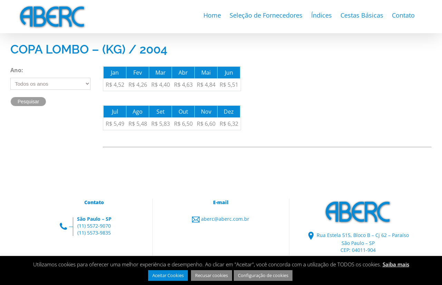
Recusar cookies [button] (211, 275)
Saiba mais (396, 264)
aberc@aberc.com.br (225, 219)
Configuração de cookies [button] (263, 275)
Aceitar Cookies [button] (168, 275)
